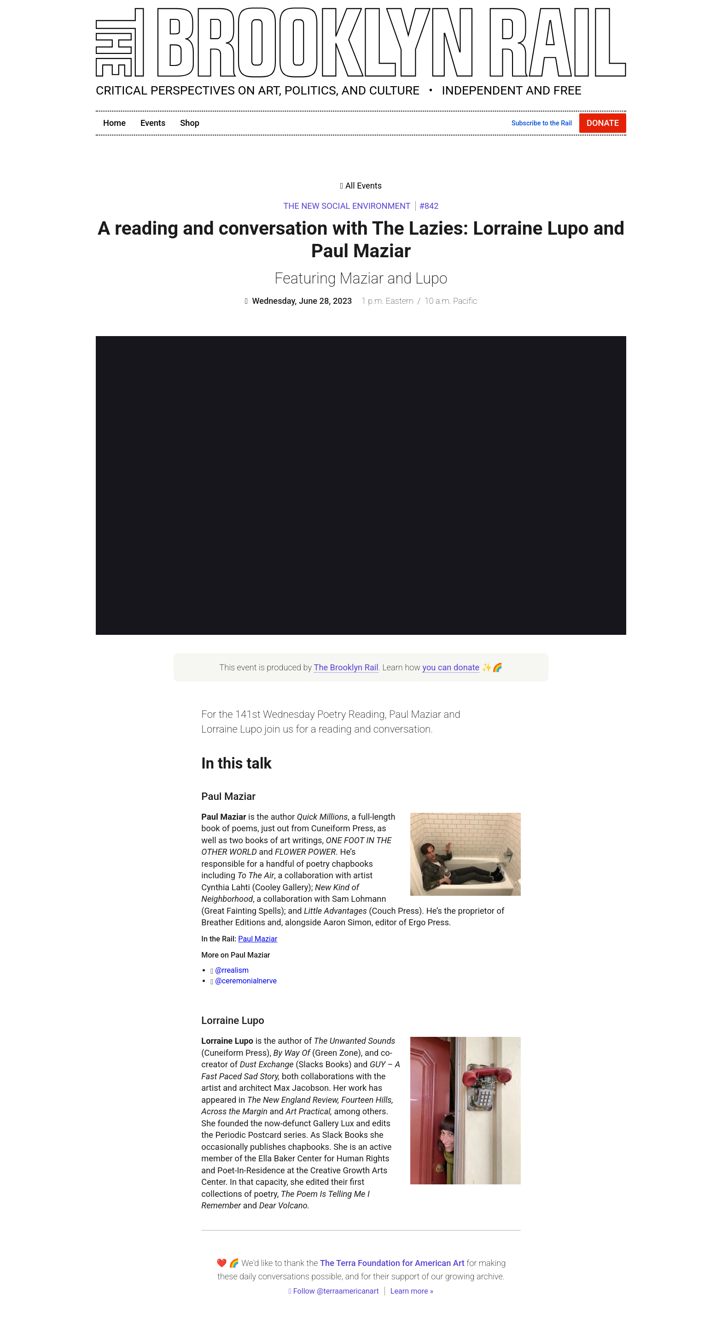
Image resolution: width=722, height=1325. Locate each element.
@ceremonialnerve (246, 980)
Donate (603, 123)
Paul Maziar (257, 939)
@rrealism (232, 970)
